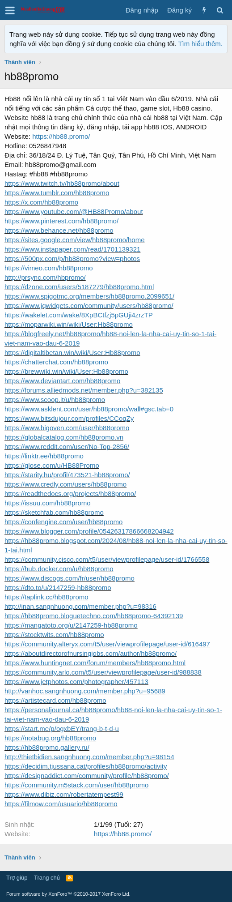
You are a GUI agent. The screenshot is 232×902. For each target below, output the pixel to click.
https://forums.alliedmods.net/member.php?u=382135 (83, 390)
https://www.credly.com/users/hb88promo (65, 484)
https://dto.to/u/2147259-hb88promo (57, 587)
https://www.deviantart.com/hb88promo (62, 381)
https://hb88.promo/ (61, 136)
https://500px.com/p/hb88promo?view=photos (72, 258)
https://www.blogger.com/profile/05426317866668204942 (89, 531)
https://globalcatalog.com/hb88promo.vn (63, 437)
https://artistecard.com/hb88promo (55, 700)
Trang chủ (47, 877)
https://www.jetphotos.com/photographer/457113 (76, 681)
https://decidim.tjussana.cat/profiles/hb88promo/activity (85, 766)
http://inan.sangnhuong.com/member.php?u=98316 (80, 606)
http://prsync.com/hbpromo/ (45, 277)
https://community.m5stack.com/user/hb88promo (76, 785)
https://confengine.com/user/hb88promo (63, 522)
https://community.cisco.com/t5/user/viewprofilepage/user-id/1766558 (106, 559)
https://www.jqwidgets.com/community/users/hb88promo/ (88, 305)
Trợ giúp (16, 877)
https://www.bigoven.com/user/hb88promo (66, 428)
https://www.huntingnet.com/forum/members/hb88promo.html (95, 663)
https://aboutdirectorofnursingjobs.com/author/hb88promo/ (90, 653)
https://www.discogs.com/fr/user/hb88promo (69, 578)
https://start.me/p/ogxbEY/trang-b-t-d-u (61, 728)
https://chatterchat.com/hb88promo (56, 362)
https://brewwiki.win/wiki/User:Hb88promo (66, 371)
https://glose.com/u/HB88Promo (51, 465)
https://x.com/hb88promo (41, 202)
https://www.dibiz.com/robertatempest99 (63, 794)
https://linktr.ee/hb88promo (44, 456)
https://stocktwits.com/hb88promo (54, 634)
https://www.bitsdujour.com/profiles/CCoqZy (69, 418)
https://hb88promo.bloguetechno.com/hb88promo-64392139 (93, 616)
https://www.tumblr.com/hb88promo (56, 193)
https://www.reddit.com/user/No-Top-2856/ (66, 446)
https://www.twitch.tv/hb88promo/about (61, 183)
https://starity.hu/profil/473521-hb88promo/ (67, 475)
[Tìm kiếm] (220, 10)
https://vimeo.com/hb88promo (48, 268)
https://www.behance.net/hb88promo (59, 230)
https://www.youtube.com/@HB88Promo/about (73, 211)
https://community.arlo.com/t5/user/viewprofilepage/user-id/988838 (103, 672)
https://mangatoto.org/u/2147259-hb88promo (71, 625)
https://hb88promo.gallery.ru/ (46, 747)
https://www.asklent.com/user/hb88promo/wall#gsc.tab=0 (88, 409)
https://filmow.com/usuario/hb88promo (61, 804)
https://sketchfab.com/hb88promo (54, 512)
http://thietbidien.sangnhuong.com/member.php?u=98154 (89, 757)
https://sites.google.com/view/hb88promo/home (74, 240)
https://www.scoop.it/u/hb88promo (54, 399)
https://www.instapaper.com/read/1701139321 (72, 249)
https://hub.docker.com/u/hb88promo (58, 569)
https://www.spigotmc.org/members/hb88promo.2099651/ (89, 296)
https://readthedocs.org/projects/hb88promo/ (70, 493)
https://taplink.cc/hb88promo (46, 597)
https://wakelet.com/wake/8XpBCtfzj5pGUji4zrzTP (78, 315)
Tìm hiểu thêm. (200, 43)
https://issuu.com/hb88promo (47, 503)
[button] (10, 10)
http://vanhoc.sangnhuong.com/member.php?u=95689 (84, 691)
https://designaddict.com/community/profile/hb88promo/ (86, 775)
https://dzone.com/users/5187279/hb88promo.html (79, 287)
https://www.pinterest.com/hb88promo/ (61, 221)
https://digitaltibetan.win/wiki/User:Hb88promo (72, 352)
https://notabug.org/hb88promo (50, 738)
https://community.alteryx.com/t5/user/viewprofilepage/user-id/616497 (107, 644)
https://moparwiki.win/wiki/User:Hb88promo (68, 324)
